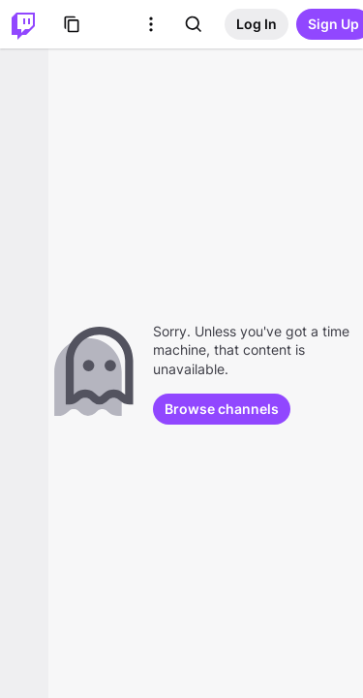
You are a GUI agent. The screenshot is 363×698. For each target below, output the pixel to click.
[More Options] (151, 24)
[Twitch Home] (23, 24)
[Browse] (71, 24)
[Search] (193, 24)
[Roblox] (112, 24)
